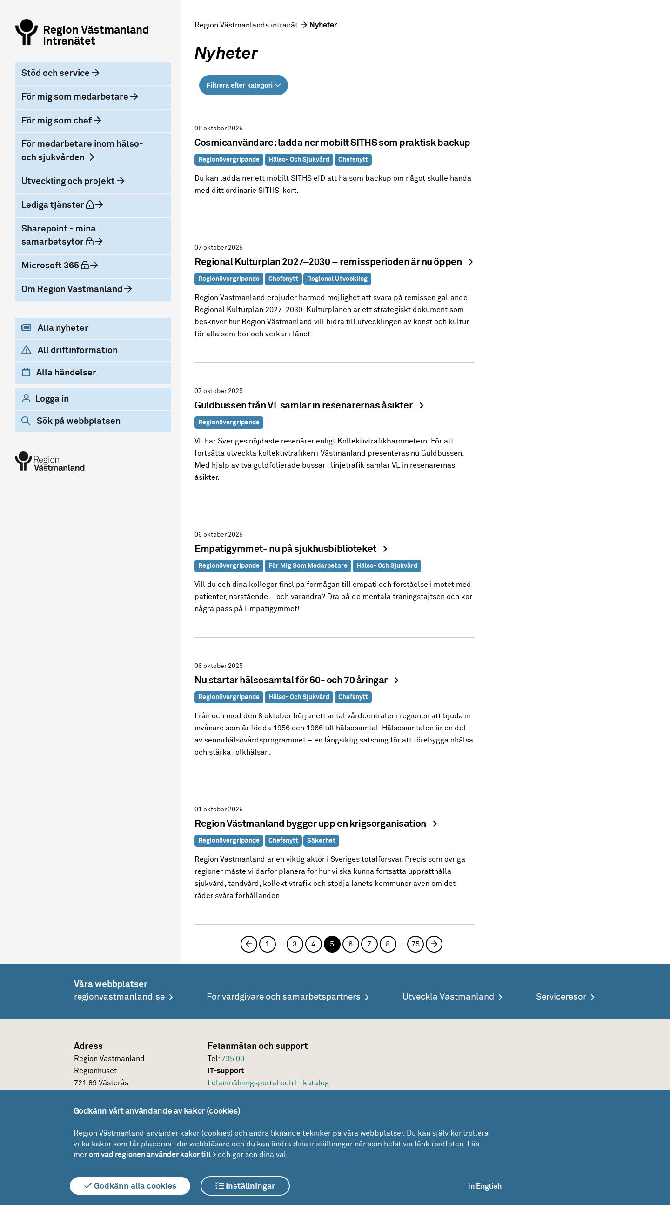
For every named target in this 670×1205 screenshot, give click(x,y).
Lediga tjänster (58, 205)
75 (415, 944)
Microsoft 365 (55, 265)
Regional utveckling (337, 279)
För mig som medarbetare (75, 97)
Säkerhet (321, 840)
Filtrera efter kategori (240, 85)
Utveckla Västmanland (448, 997)
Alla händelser (59, 372)
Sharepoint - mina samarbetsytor (58, 236)
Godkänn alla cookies (130, 1186)
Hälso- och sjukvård (298, 160)
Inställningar (245, 1186)
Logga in (45, 398)
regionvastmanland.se (119, 997)
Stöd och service (56, 73)
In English (485, 1186)
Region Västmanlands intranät (246, 25)
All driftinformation (69, 350)
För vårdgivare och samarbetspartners (284, 997)
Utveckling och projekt (69, 181)
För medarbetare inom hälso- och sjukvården (82, 151)
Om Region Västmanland (72, 289)
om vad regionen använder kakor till (150, 1154)
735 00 (232, 1058)
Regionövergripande (229, 160)
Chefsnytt (353, 160)
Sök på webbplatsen (71, 421)
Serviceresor (561, 997)
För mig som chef (57, 120)
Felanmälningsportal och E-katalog (268, 1083)
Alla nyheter (54, 328)
